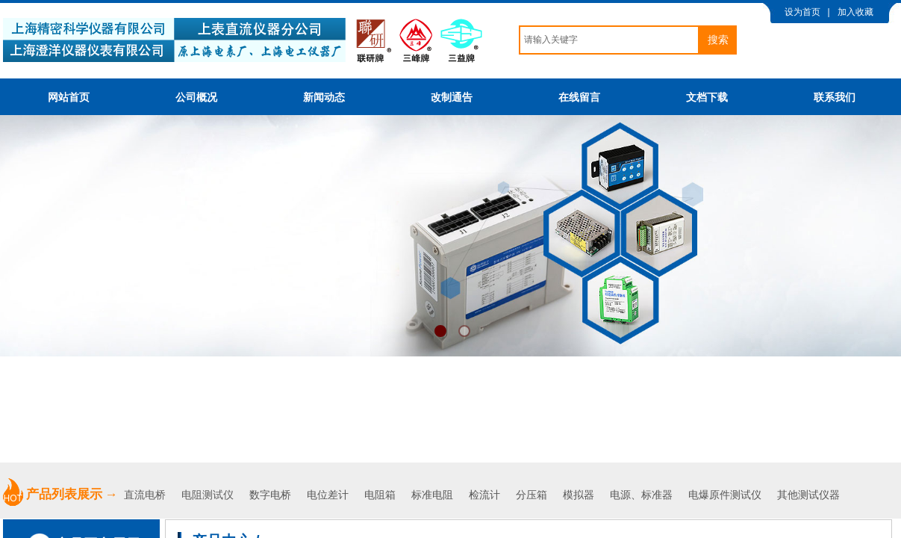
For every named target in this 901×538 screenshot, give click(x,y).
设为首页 (802, 12)
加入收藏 (855, 12)
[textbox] (609, 40)
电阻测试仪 (207, 495)
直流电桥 (146, 495)
